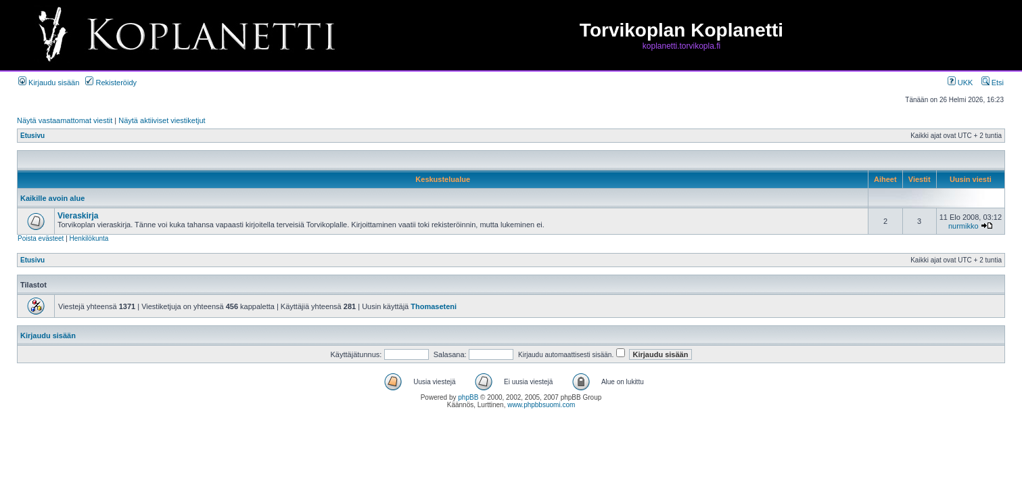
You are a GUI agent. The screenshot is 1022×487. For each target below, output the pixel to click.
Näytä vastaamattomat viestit (64, 120)
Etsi (992, 82)
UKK (960, 82)
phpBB (468, 397)
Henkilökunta (89, 238)
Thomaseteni (434, 306)
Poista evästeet (41, 238)
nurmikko (963, 226)
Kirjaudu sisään (48, 82)
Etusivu (32, 135)
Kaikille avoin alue (52, 198)
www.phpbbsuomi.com (541, 405)
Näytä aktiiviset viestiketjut (161, 120)
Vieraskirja (78, 216)
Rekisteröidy (111, 82)
